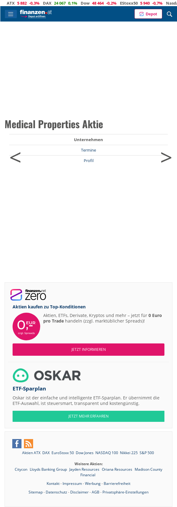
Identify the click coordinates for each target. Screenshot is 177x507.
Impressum (72, 483)
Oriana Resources (117, 469)
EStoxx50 (135, 3)
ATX (17, 3)
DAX (54, 3)
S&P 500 (147, 452)
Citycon (21, 469)
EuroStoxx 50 (63, 452)
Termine (88, 150)
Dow (91, 3)
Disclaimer (79, 492)
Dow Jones (85, 452)
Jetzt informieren (88, 349)
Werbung (93, 483)
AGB (95, 492)
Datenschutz (56, 492)
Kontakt (53, 483)
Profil (89, 160)
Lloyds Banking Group (49, 469)
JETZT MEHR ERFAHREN (88, 416)
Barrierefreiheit (117, 483)
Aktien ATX (31, 452)
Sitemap (36, 492)
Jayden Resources (84, 469)
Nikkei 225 (129, 452)
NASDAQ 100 (106, 452)
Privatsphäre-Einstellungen (125, 492)
